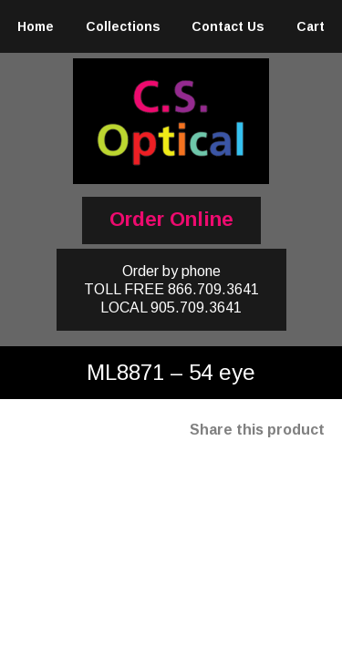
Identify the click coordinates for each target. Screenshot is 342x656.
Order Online (171, 219)
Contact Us (228, 26)
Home (35, 26)
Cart (310, 26)
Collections (123, 26)
